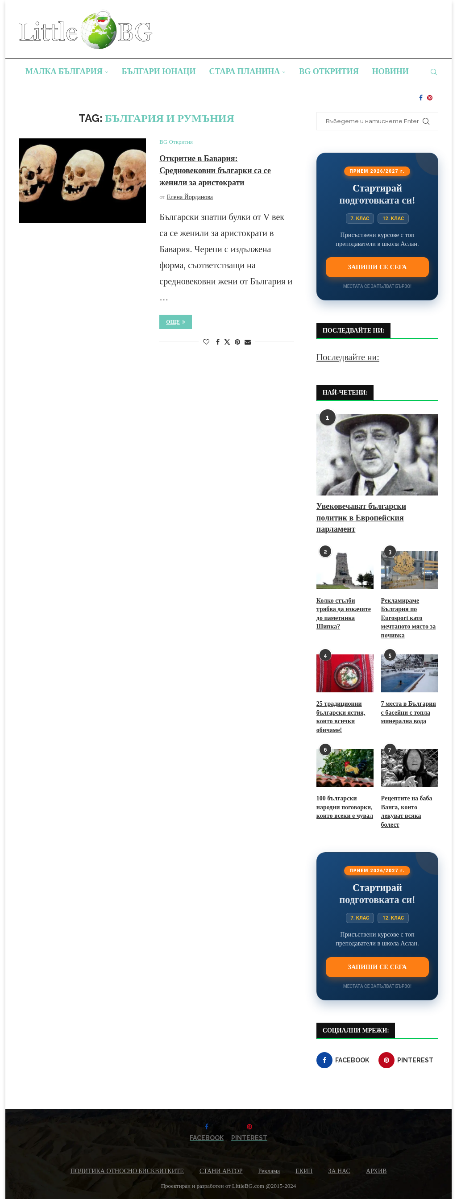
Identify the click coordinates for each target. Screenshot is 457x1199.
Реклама (269, 1171)
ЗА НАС (339, 1171)
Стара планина (244, 71)
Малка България (64, 71)
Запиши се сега (377, 267)
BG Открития (329, 71)
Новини (390, 71)
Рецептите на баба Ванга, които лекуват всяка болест (406, 811)
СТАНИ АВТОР (221, 1171)
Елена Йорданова (190, 197)
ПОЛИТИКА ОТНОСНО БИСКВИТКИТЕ (127, 1171)
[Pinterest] (429, 98)
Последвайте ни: (347, 357)
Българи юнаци (159, 71)
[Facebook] (421, 98)
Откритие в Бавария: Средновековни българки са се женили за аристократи (215, 170)
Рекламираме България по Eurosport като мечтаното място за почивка (408, 618)
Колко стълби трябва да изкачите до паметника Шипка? (343, 613)
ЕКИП (303, 1171)
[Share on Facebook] (218, 342)
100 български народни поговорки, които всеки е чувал (344, 807)
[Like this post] (206, 342)
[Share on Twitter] (227, 342)
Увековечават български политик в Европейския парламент (361, 517)
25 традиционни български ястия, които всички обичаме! (340, 716)
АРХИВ (376, 1171)
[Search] (433, 72)
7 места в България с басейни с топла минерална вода (408, 712)
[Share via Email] (248, 342)
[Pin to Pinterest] (237, 342)
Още (175, 322)
